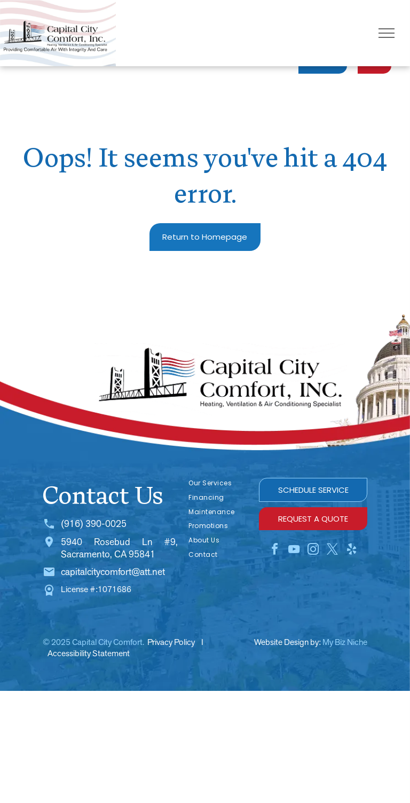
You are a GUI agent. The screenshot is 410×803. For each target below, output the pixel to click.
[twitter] (332, 551)
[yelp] (351, 551)
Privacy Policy (171, 642)
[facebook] (274, 551)
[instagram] (313, 551)
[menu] (386, 33)
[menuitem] (218, 483)
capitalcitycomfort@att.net (113, 571)
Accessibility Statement (89, 653)
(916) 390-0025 (94, 523)
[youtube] (294, 551)
